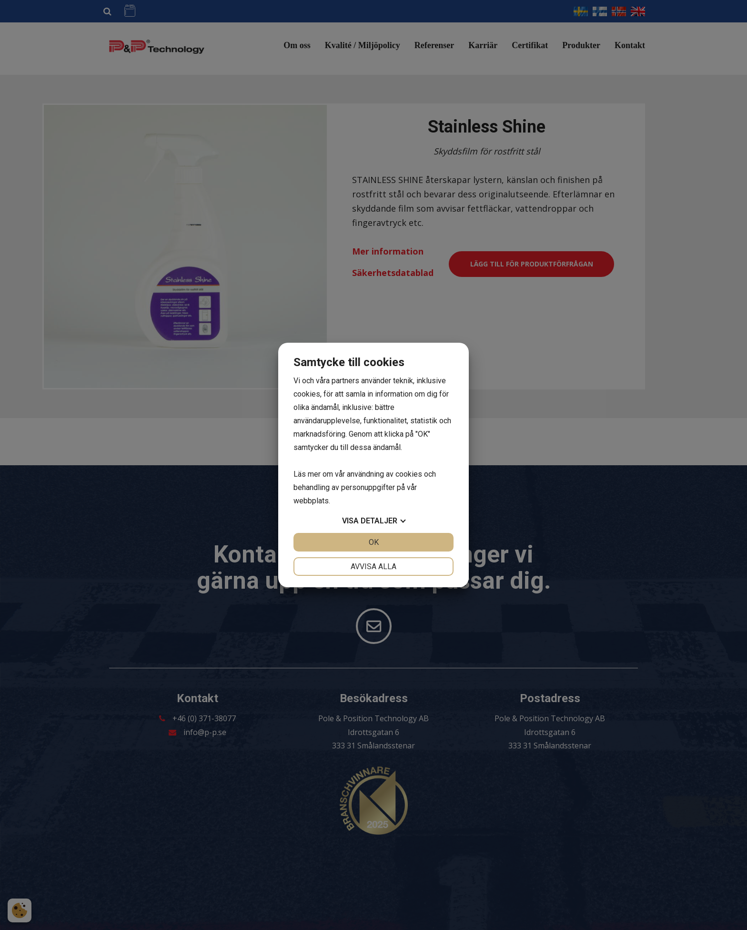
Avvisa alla (373, 566)
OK (374, 542)
